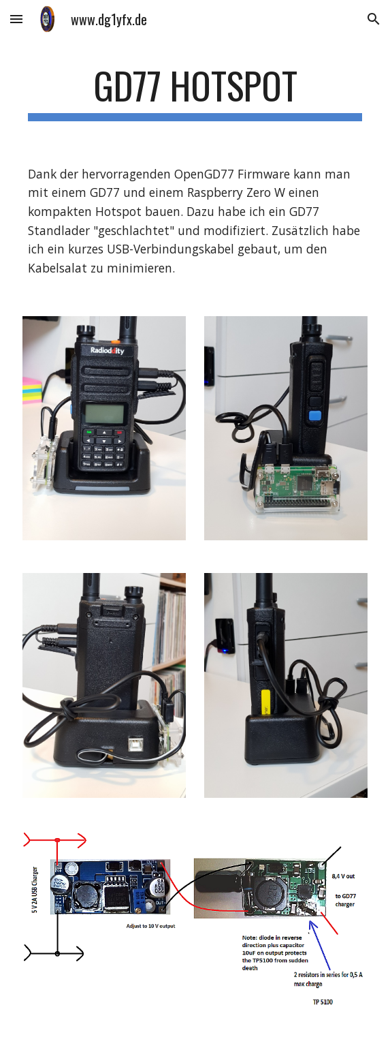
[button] (16, 18)
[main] (195, 92)
